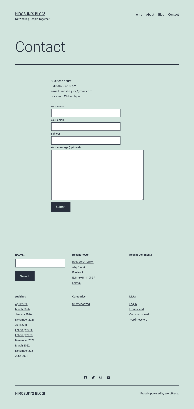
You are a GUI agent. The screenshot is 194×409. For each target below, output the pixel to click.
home (138, 14)
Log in (133, 304)
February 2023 (24, 335)
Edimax (76, 282)
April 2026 (21, 304)
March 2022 (22, 345)
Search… (20, 255)
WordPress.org (138, 319)
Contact (173, 14)
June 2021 (21, 355)
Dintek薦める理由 (83, 262)
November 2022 (25, 340)
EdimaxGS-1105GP (83, 277)
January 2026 (23, 314)
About (150, 14)
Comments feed (139, 314)
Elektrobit (78, 272)
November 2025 (25, 319)
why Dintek (78, 267)
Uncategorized (81, 304)
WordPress (171, 393)
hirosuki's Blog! (30, 14)
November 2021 (25, 350)
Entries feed (136, 309)
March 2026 (22, 309)
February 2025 (24, 329)
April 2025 (21, 324)
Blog (161, 14)
